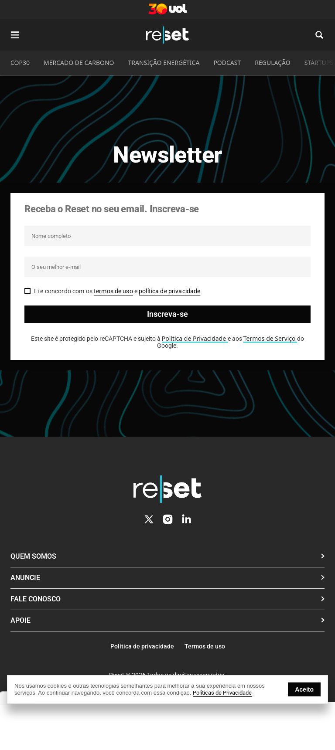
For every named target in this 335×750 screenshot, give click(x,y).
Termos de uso (205, 646)
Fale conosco (35, 599)
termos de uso (113, 291)
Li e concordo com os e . (118, 291)
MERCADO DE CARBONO (79, 62)
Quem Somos (33, 556)
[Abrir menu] (14, 34)
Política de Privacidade (195, 338)
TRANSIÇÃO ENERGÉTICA (164, 62)
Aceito (304, 689)
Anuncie (25, 578)
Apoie (20, 620)
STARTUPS (318, 62)
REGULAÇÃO (272, 62)
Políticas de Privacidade (222, 692)
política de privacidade (169, 291)
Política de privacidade (142, 646)
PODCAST (227, 62)
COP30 (20, 62)
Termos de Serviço (270, 338)
